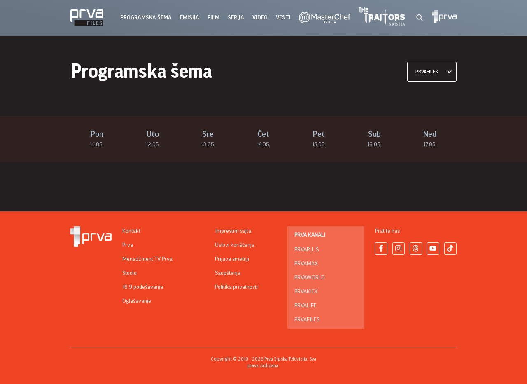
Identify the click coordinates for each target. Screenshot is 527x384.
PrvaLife (305, 306)
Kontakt (131, 231)
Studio (129, 273)
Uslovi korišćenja (234, 245)
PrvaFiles (306, 320)
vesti (283, 18)
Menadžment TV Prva (147, 259)
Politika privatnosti (236, 287)
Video (260, 18)
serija (236, 18)
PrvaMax (306, 264)
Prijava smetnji (232, 259)
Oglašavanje (136, 301)
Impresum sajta (233, 231)
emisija (189, 18)
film (213, 18)
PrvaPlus (306, 250)
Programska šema (146, 18)
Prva (127, 245)
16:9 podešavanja (142, 287)
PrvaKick (306, 292)
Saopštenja (227, 273)
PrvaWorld (309, 278)
